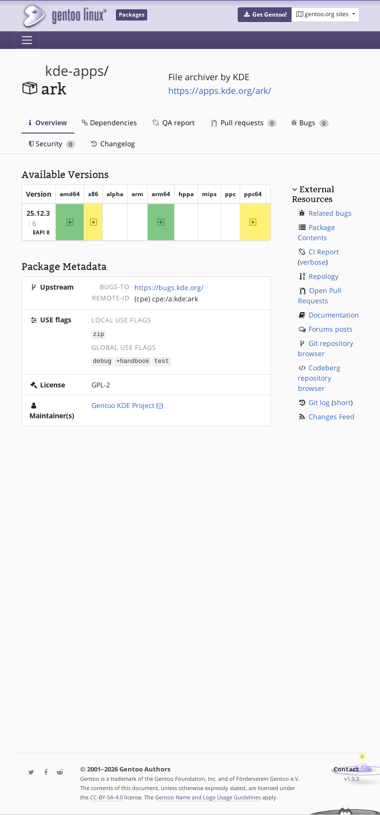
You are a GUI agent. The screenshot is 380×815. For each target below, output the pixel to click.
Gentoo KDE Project (123, 404)
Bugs (310, 122)
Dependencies (109, 122)
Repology (323, 276)
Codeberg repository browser (319, 378)
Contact (346, 769)
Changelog (112, 143)
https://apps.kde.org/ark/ (219, 90)
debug (102, 361)
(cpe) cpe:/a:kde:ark (166, 298)
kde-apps (74, 71)
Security (52, 143)
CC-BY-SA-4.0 (106, 797)
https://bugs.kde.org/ (168, 287)
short (342, 402)
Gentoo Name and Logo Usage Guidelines (208, 797)
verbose (313, 262)
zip (98, 334)
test (161, 361)
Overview (48, 122)
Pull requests (244, 122)
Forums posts (331, 329)
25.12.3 (38, 213)
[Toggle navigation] (27, 40)
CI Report (324, 251)
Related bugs (330, 213)
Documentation (334, 314)
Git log (319, 402)
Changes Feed (332, 416)
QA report (173, 122)
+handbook (133, 361)
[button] (265, 14)
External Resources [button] (313, 194)
